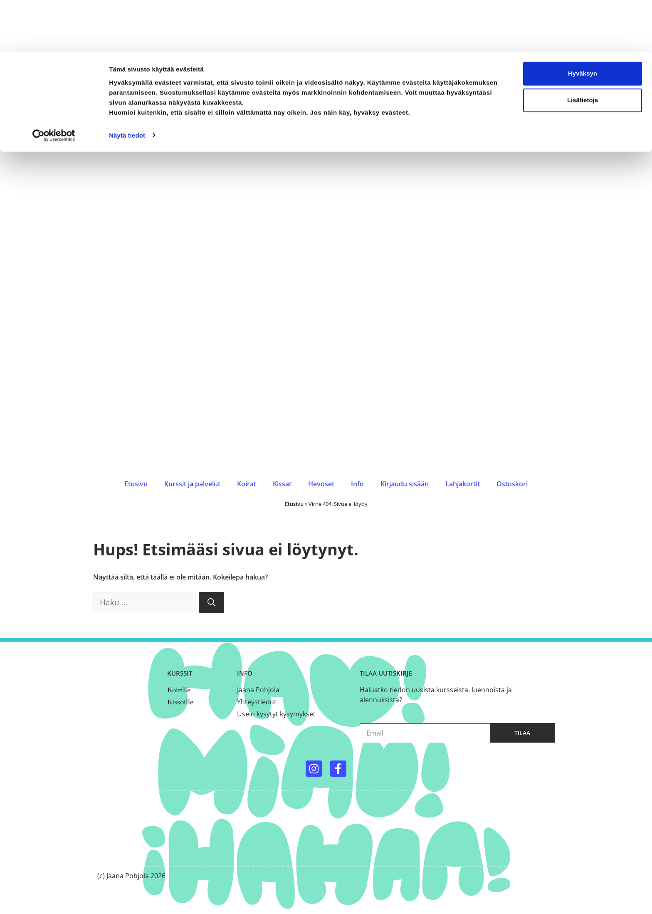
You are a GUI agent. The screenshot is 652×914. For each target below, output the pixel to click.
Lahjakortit (462, 483)
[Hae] (211, 602)
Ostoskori (512, 483)
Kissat (282, 483)
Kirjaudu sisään (404, 483)
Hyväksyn (582, 21)
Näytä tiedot (127, 83)
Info (357, 483)
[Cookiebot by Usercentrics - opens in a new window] (53, 83)
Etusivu (136, 483)
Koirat (246, 483)
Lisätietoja (582, 48)
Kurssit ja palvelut (192, 483)
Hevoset (321, 483)
